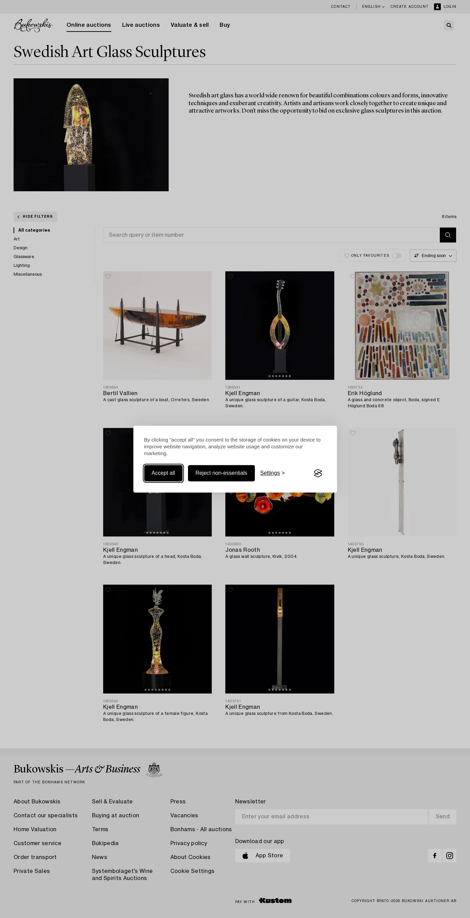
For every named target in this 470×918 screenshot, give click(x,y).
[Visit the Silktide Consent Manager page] (318, 473)
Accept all (163, 473)
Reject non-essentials (221, 473)
